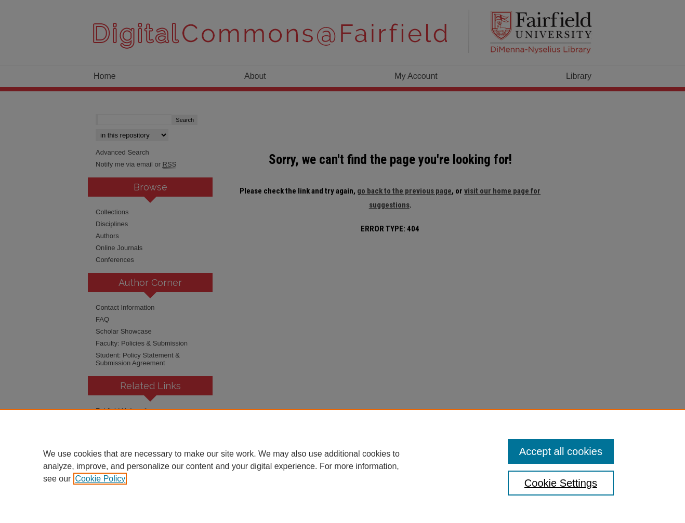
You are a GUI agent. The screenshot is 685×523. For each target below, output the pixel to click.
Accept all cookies (560, 451)
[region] (342, 466)
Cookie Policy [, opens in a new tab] (100, 478)
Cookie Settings (560, 483)
